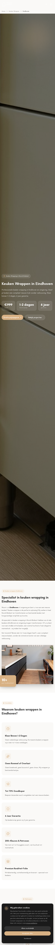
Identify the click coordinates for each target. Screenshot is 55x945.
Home (3, 11)
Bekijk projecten (35, 317)
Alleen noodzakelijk (27, 928)
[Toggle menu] (51, 4)
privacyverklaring (31, 923)
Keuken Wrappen (14, 11)
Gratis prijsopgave (12, 317)
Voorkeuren (27, 938)
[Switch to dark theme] (46, 4)
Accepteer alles (27, 933)
